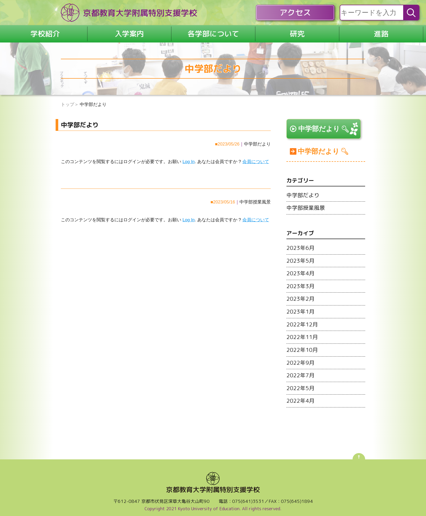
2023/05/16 (224, 198)
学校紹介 (45, 31)
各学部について (213, 31)
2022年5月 (300, 384)
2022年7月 (300, 371)
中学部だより (257, 139)
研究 (297, 31)
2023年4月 (300, 271)
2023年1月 (300, 309)
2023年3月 (300, 283)
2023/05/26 (228, 139)
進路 (381, 31)
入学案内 (129, 31)
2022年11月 (302, 334)
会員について (255, 157)
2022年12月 (302, 321)
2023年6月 (300, 246)
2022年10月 (302, 346)
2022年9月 (300, 359)
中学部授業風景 (255, 198)
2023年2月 (300, 296)
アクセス (295, 12)
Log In (189, 157)
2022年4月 (300, 397)
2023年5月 (300, 258)
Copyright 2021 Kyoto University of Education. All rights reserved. (213, 504)
